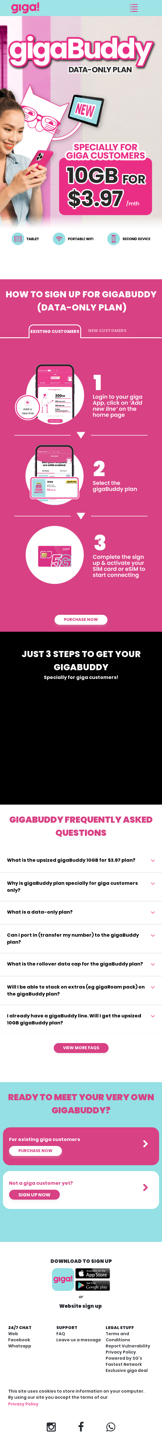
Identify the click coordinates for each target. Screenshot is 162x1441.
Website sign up (81, 1306)
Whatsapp (19, 1346)
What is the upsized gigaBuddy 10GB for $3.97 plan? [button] (71, 860)
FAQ (60, 1334)
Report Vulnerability (128, 1346)
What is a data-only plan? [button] (40, 912)
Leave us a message (78, 1340)
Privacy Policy (121, 1352)
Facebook (19, 1340)
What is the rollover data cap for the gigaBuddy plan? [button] (75, 964)
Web (13, 1334)
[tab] (81, 861)
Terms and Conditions (118, 1337)
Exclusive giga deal (127, 1370)
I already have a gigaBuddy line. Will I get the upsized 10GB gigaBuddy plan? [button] (74, 1019)
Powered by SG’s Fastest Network (124, 1361)
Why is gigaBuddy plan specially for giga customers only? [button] (72, 887)
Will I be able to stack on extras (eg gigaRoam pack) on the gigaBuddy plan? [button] (76, 990)
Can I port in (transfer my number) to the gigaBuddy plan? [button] (73, 938)
